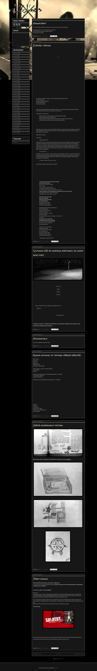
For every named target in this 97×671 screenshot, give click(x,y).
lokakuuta (15, 70)
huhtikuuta (15, 85)
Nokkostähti (39, 23)
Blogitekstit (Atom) (59, 658)
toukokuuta (15, 83)
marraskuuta (16, 68)
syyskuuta (15, 55)
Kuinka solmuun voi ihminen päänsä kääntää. (57, 355)
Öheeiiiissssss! (40, 579)
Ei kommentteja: (46, 241)
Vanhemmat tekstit (79, 654)
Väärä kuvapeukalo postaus (48, 425)
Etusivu (58, 654)
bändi (14, 142)
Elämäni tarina (42, 45)
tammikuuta (15, 63)
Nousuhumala (40, 339)
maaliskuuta (16, 60)
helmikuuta (15, 53)
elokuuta (15, 75)
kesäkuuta (15, 80)
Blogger (56, 668)
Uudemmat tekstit (37, 654)
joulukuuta (15, 65)
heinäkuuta (15, 78)
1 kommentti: (45, 36)
